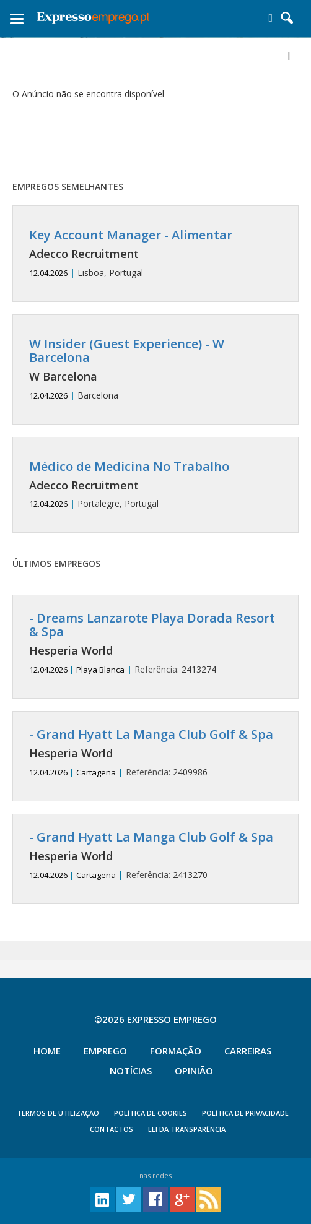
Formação (175, 1051)
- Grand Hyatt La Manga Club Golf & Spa (151, 734)
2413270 (155, 855)
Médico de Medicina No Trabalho (129, 466)
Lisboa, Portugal (155, 253)
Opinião (194, 1070)
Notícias (131, 1070)
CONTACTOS (111, 1129)
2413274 (155, 643)
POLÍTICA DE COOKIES (150, 1113)
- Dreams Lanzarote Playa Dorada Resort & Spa (152, 625)
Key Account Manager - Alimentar (130, 234)
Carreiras (247, 1051)
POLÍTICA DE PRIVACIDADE (245, 1113)
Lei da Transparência (187, 1129)
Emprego (105, 1051)
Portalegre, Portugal (155, 485)
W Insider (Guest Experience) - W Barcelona (126, 350)
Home (47, 1051)
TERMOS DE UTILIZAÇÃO (58, 1113)
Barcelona (155, 369)
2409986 (155, 753)
